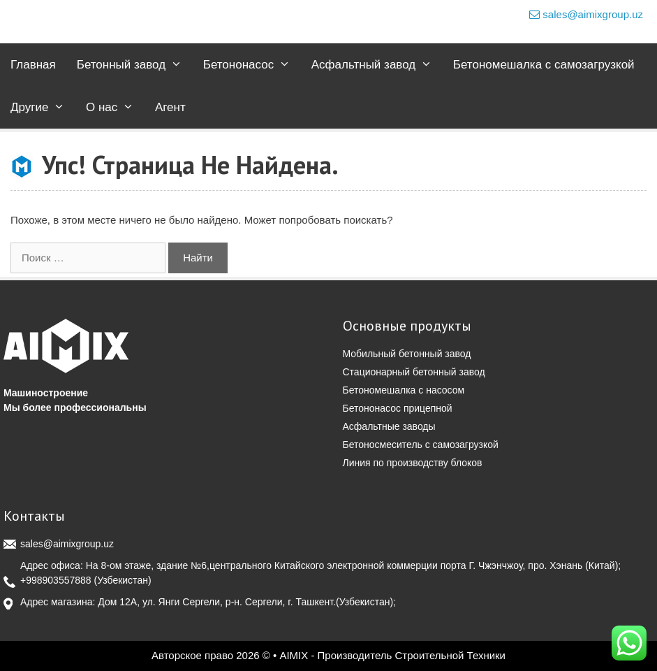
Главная (33, 64)
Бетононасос (252, 64)
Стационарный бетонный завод (414, 371)
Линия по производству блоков (412, 462)
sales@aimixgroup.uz (586, 14)
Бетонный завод (135, 64)
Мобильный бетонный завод (407, 353)
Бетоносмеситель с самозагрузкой (421, 444)
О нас (115, 107)
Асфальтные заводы (389, 426)
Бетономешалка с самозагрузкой (544, 64)
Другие (42, 107)
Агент (170, 107)
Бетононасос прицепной (397, 408)
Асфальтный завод (377, 64)
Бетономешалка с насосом (404, 390)
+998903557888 (55, 580)
